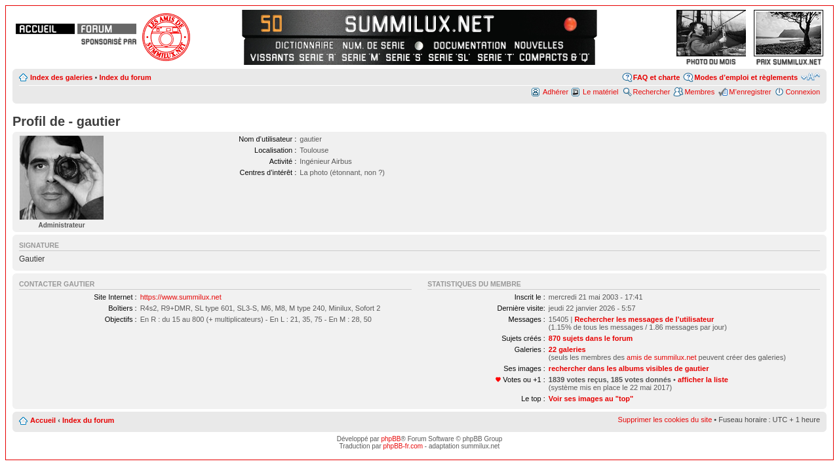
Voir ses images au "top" (591, 399)
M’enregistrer (750, 92)
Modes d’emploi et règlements (746, 77)
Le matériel (600, 92)
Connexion (802, 92)
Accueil (43, 420)
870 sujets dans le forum (591, 338)
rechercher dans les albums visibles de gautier (629, 368)
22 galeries (567, 349)
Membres (699, 92)
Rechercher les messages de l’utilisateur (644, 319)
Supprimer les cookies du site (665, 419)
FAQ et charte (656, 77)
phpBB (390, 438)
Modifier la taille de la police (810, 77)
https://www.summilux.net (181, 297)
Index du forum (125, 77)
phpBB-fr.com (403, 446)
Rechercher (652, 92)
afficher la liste (703, 380)
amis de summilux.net (661, 357)
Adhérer (555, 92)
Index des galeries (61, 77)
